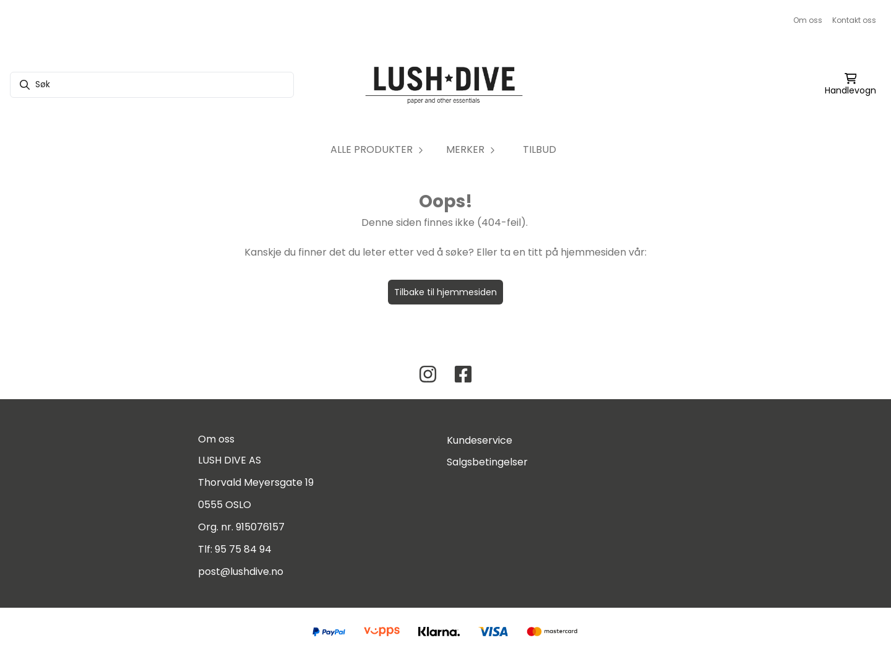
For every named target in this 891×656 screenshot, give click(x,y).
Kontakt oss (854, 20)
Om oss (807, 20)
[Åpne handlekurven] (850, 84)
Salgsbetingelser (487, 462)
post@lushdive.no (240, 571)
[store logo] (445, 85)
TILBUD (539, 149)
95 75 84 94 (243, 549)
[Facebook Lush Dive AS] (463, 374)
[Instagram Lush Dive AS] (428, 374)
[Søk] (152, 85)
